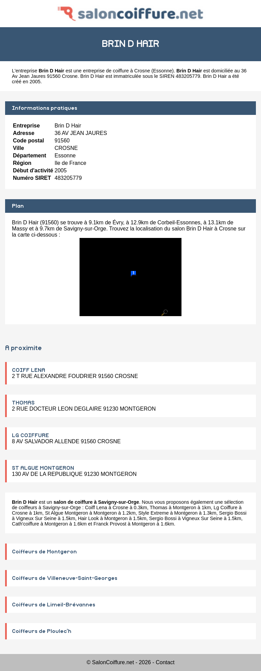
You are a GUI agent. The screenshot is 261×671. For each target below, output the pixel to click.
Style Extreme (153, 513)
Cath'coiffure (25, 524)
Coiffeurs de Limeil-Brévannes (53, 604)
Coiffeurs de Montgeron (44, 551)
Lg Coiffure (226, 507)
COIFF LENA (28, 370)
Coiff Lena (96, 507)
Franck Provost (109, 524)
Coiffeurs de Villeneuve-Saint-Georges (64, 578)
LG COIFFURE (30, 435)
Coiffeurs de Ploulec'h (41, 631)
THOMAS (23, 403)
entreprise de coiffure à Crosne (116, 70)
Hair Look (88, 518)
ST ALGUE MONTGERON (43, 468)
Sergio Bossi (233, 513)
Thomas (159, 507)
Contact (165, 662)
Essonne (162, 70)
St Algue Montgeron (66, 513)
